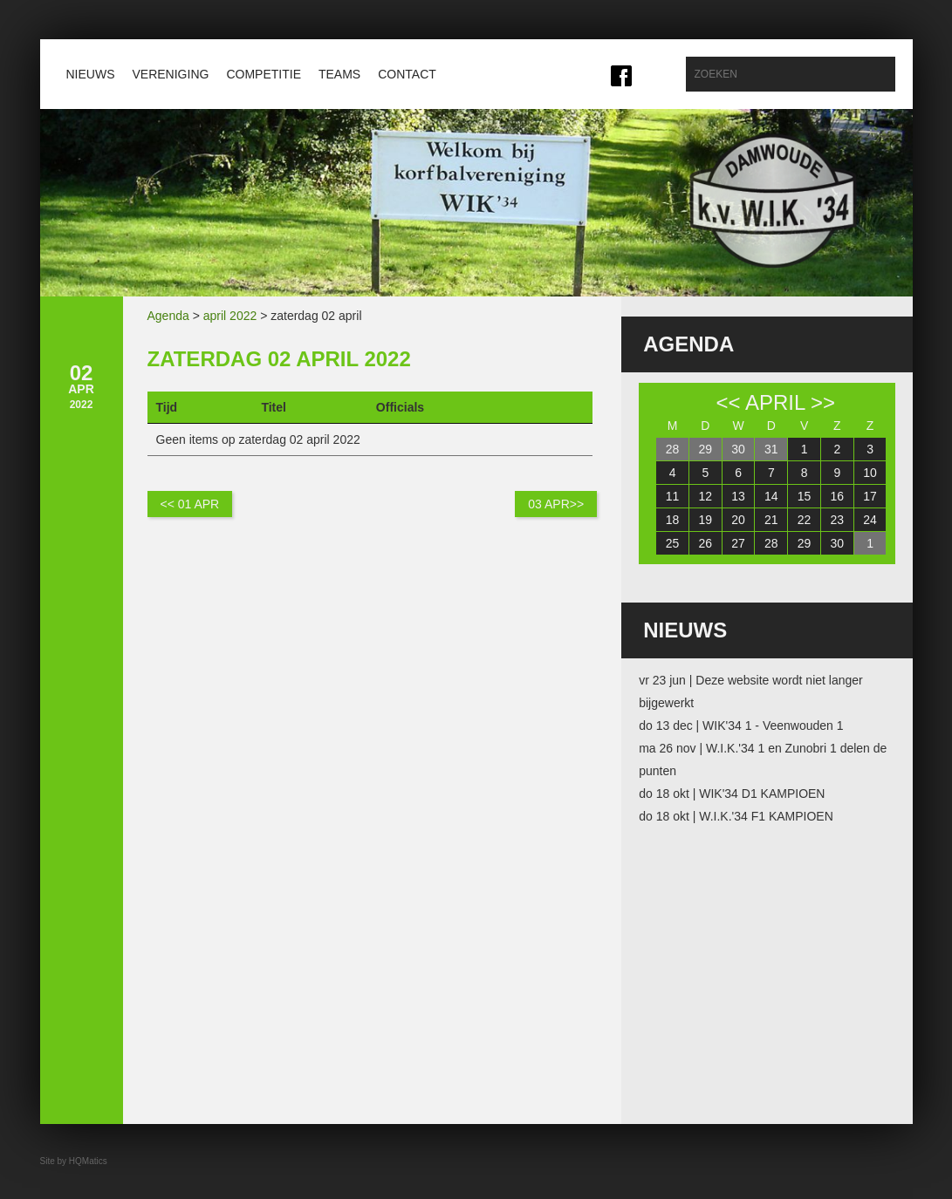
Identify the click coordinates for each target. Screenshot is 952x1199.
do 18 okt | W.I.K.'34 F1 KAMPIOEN (736, 816)
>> (823, 402)
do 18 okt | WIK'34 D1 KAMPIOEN (732, 793)
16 (838, 496)
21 (771, 520)
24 (870, 520)
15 (805, 496)
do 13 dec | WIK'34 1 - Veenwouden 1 (741, 725)
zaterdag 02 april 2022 (279, 359)
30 (738, 449)
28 (673, 449)
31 (771, 449)
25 (673, 543)
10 (870, 473)
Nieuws (90, 74)
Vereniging (171, 74)
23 (838, 520)
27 (738, 543)
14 (771, 496)
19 (706, 520)
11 (673, 496)
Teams (339, 74)
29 (706, 449)
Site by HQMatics (73, 1161)
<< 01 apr (190, 504)
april (775, 402)
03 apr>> (556, 504)
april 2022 (230, 316)
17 (870, 496)
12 (706, 496)
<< (728, 402)
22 (805, 520)
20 (738, 520)
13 (738, 496)
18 (673, 520)
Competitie (263, 74)
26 (706, 543)
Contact (407, 74)
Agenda (168, 316)
